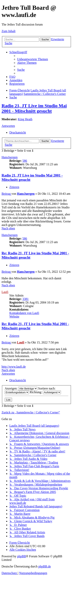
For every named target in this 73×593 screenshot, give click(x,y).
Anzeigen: (21, 388)
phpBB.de (44, 566)
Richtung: (45, 392)
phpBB (21, 556)
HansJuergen (10, 157)
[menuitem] (32, 59)
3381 (25, 299)
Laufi (5, 292)
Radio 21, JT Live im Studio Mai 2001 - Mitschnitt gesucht (34, 108)
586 (24, 160)
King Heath (25, 119)
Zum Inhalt (9, 31)
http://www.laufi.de (14, 366)
